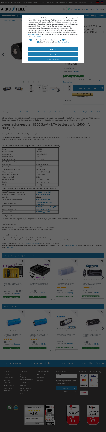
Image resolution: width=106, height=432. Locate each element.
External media (70, 40)
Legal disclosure (33, 34)
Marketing (57, 40)
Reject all (53, 54)
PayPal (42, 42)
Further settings (63, 42)
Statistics (46, 40)
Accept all (53, 49)
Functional (53, 42)
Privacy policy (36, 36)
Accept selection (53, 59)
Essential (36, 40)
